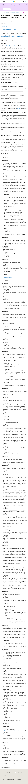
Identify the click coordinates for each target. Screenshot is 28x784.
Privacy (3, 779)
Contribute (20, 777)
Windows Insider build (10, 45)
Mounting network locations (6, 27)
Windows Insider (7, 455)
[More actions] (26, 12)
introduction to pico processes (16, 36)
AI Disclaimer (4, 777)
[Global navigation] (1, 1)
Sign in (26, 1)
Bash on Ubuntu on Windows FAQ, (12, 475)
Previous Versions (10, 777)
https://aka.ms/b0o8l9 (8, 277)
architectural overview (5, 36)
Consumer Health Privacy (11, 779)
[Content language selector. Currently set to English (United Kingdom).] (7, 773)
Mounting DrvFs (4, 26)
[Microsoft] (14, 1)
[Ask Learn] (24, 12)
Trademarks (4, 780)
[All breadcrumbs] (2, 12)
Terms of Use (19, 779)
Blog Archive (6, 12)
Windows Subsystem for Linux (14, 12)
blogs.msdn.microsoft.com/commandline (12, 730)
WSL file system (11, 38)
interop (18, 108)
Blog (15, 777)
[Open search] (23, 1)
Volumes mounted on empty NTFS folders (9, 29)
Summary (3, 25)
